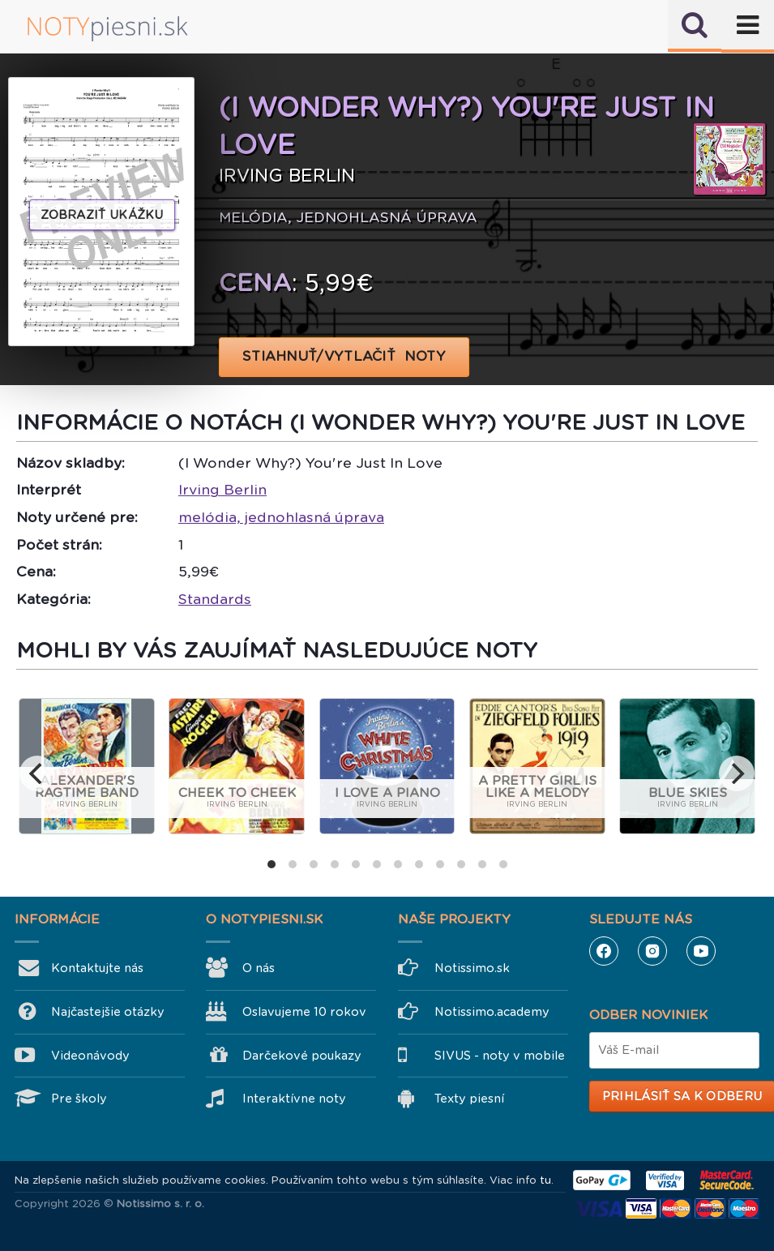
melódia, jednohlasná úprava (281, 517)
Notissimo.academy (491, 1011)
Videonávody (90, 1055)
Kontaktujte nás (97, 968)
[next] (737, 773)
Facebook (603, 951)
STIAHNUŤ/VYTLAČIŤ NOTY (344, 356)
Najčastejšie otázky (108, 1011)
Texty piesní (469, 1098)
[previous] (37, 773)
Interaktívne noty (294, 1098)
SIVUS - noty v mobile (499, 1055)
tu (545, 1180)
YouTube (701, 951)
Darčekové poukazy (301, 1055)
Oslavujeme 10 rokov (304, 1011)
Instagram (652, 951)
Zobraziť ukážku (102, 214)
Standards (214, 599)
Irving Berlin (222, 490)
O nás (258, 968)
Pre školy (79, 1098)
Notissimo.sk (472, 968)
